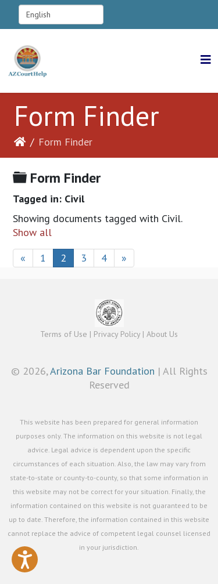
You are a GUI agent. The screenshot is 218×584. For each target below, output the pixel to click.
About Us (162, 334)
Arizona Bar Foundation (102, 371)
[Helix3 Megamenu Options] (206, 60)
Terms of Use (63, 334)
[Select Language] (61, 14)
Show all (32, 232)
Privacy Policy (117, 334)
